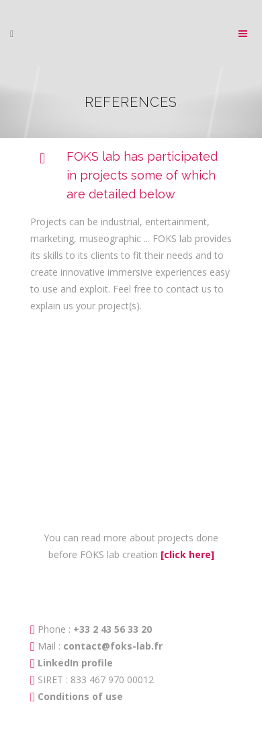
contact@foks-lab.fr (113, 645)
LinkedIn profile (75, 662)
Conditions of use (80, 696)
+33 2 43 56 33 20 (111, 629)
